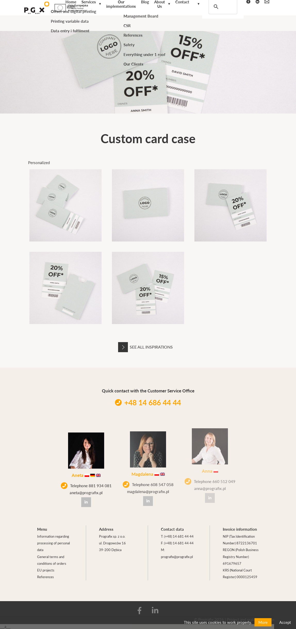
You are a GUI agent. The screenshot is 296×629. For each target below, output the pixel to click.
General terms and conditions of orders (51, 560)
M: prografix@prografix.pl (177, 553)
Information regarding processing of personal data (53, 543)
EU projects (45, 570)
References (45, 576)
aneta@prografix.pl (86, 489)
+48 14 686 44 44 (148, 402)
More (263, 622)
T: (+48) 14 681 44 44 (177, 536)
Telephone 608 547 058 (148, 477)
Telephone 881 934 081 (86, 482)
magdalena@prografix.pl (148, 484)
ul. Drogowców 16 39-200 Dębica (112, 546)
